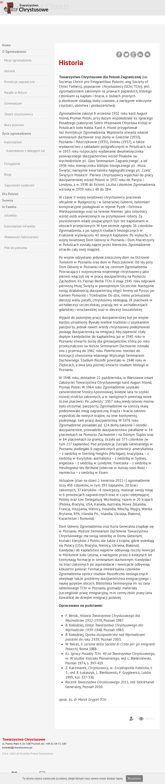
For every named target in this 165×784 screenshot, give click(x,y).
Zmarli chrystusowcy (18, 114)
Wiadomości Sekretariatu (21, 237)
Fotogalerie (12, 164)
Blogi (7, 174)
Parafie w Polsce (15, 93)
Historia (9, 71)
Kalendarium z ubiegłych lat (25, 151)
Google (133, 54)
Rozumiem (134, 778)
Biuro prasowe (14, 125)
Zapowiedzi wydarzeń (19, 185)
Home (6, 45)
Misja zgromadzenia (17, 60)
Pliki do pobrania (15, 248)
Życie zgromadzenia (16, 133)
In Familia (9, 207)
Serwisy (7, 200)
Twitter (126, 54)
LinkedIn (140, 54)
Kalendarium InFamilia (19, 226)
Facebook (119, 54)
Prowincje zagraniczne (19, 82)
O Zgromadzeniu (14, 52)
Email (147, 54)
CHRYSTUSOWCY (37, 7)
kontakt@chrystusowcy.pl (17, 747)
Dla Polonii (10, 194)
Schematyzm (13, 103)
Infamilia (10, 215)
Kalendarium (13, 142)
